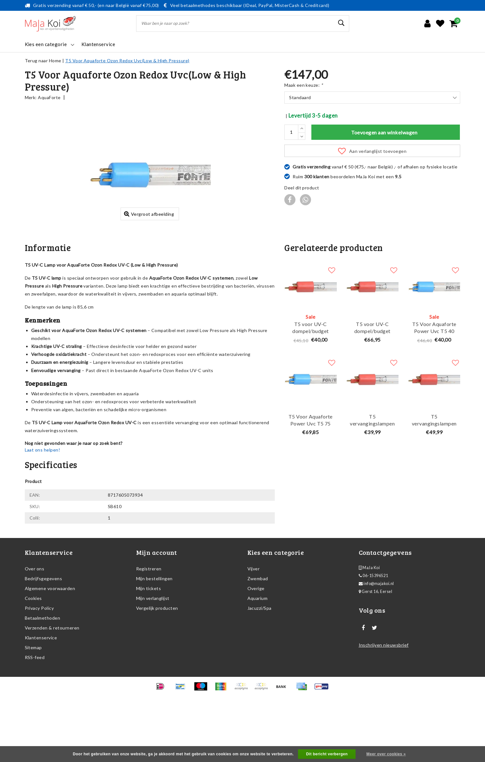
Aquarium (257, 651)
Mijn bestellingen (154, 631)
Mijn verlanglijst (153, 651)
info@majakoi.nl (376, 636)
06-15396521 (373, 628)
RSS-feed (35, 710)
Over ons (35, 621)
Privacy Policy (39, 660)
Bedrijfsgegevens (43, 631)
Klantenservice (41, 690)
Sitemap (33, 700)
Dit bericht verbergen (327, 754)
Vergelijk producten (157, 660)
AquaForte (49, 97)
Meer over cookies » (386, 754)
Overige (256, 641)
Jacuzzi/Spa (259, 660)
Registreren (149, 621)
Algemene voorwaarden (50, 641)
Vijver (253, 621)
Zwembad (257, 631)
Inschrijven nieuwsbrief (384, 697)
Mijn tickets (148, 641)
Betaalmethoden (42, 670)
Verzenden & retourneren (52, 680)
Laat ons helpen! (42, 502)
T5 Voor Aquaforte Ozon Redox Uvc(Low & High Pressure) (127, 60)
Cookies (33, 651)
